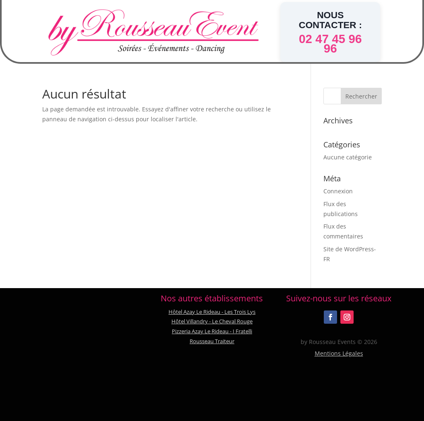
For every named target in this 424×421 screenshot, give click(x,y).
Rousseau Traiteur (212, 341)
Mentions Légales (339, 353)
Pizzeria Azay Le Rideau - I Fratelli (212, 331)
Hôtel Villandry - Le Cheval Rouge (212, 321)
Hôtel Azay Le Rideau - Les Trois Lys (212, 311)
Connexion (338, 191)
